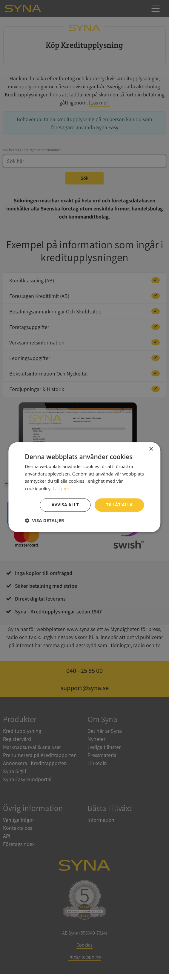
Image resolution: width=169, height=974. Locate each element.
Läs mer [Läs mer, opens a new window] (61, 489)
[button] (44, 520)
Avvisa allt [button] (65, 504)
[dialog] (84, 487)
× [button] (151, 449)
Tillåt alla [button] (119, 504)
